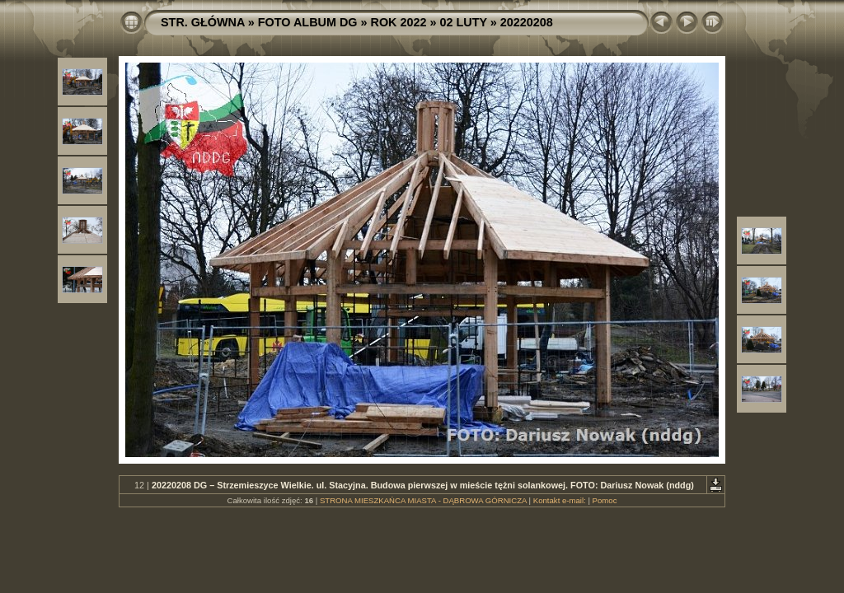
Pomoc (605, 500)
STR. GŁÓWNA (203, 22)
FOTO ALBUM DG (308, 22)
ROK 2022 (399, 22)
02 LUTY (463, 22)
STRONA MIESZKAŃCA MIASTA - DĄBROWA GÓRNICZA (423, 500)
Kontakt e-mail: (559, 500)
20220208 (526, 22)
